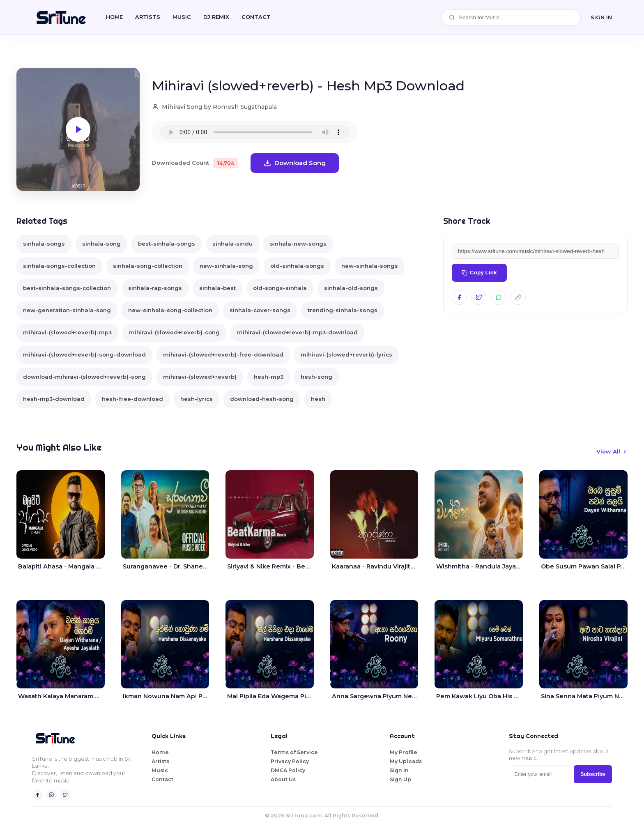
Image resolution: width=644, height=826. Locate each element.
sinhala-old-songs (351, 288)
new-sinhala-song (226, 265)
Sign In (399, 770)
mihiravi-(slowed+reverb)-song (174, 332)
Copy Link (479, 272)
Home (114, 17)
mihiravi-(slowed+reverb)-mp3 (67, 332)
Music (181, 17)
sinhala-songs (44, 243)
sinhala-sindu (232, 243)
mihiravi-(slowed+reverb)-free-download (223, 354)
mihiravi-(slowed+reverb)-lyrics (346, 354)
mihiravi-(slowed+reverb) (200, 376)
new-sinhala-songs (369, 265)
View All (612, 451)
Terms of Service (294, 752)
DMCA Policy (288, 770)
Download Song (295, 163)
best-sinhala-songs (166, 243)
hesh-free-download (132, 399)
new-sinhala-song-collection (170, 310)
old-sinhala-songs (297, 265)
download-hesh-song (262, 399)
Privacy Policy (290, 761)
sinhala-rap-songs (155, 288)
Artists (147, 17)
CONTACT (256, 17)
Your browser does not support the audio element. (254, 132)
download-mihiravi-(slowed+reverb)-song (84, 376)
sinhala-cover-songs (260, 310)
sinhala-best (217, 288)
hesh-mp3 (268, 376)
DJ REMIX (216, 17)
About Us (283, 779)
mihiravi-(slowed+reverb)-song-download (84, 354)
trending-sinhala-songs (342, 310)
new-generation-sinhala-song (67, 310)
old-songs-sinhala (280, 288)
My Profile (403, 752)
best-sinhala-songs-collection (67, 288)
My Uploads (406, 761)
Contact (162, 779)
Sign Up (400, 779)
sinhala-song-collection (147, 265)
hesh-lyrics (196, 399)
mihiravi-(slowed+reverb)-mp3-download (297, 332)
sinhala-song (101, 243)
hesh (318, 399)
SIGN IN (601, 17)
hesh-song (316, 376)
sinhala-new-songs (298, 243)
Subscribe (592, 774)
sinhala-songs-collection (59, 265)
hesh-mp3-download (54, 399)
